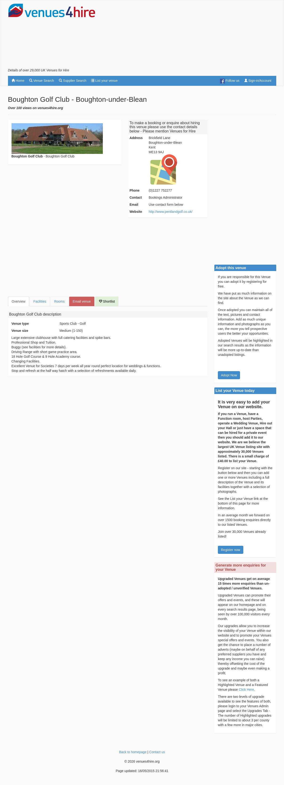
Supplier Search (73, 80)
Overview (18, 301)
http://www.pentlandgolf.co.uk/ (170, 212)
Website (135, 212)
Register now (230, 550)
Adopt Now (229, 375)
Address (136, 138)
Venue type (20, 323)
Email (133, 204)
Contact (135, 197)
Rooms (59, 301)
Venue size (20, 331)
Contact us (157, 752)
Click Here (246, 689)
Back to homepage (133, 752)
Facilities (39, 301)
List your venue (104, 80)
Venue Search (41, 80)
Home (18, 80)
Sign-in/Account (258, 80)
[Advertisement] (190, 36)
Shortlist (107, 301)
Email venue (82, 301)
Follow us (230, 81)
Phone (134, 190)
